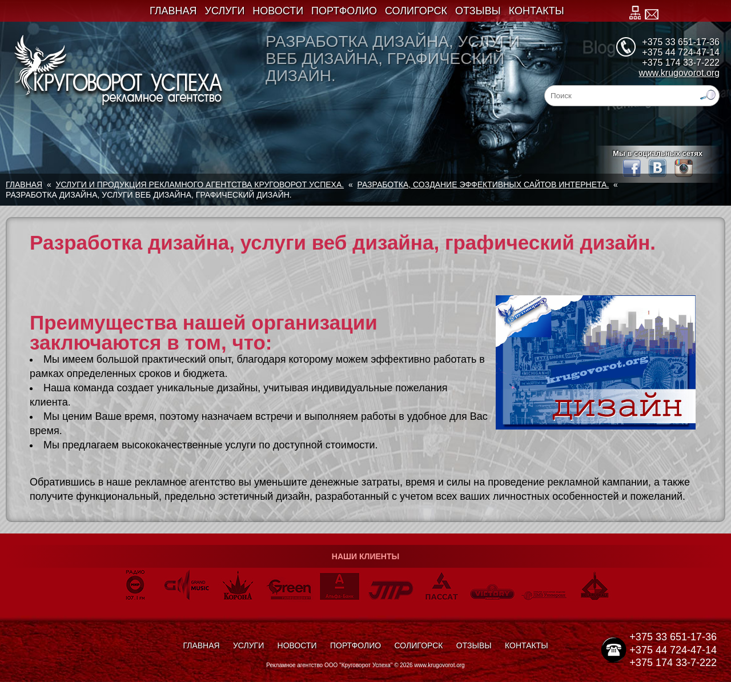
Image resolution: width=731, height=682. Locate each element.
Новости (277, 11)
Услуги (225, 11)
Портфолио (344, 11)
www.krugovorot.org (679, 73)
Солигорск (416, 11)
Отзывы (478, 11)
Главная (173, 11)
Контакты (536, 11)
